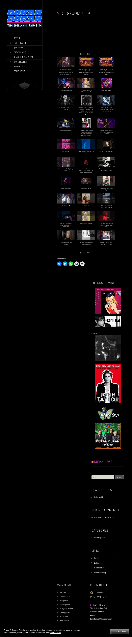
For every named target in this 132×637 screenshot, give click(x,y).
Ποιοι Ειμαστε (20, 43)
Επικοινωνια (19, 71)
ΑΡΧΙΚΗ (17, 38)
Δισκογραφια (20, 52)
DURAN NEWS (103, 462)
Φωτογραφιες (20, 62)
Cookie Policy (55, 633)
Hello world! (98, 497)
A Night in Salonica (23, 57)
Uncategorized (99, 538)
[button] (89, 54)
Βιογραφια (18, 47)
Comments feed (100, 568)
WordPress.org (100, 573)
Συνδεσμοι (19, 66)
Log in (96, 558)
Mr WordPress (96, 517)
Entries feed (98, 563)
